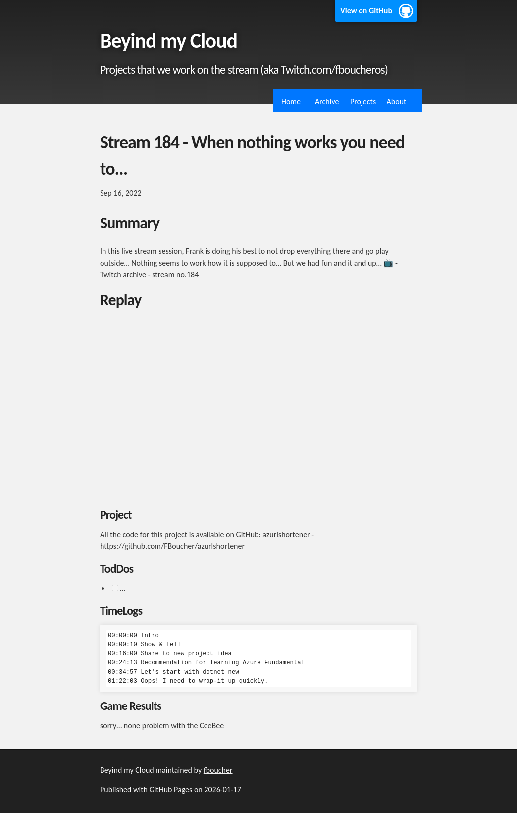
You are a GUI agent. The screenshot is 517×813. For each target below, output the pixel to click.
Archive (327, 101)
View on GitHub (366, 10)
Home (291, 101)
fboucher (218, 770)
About (397, 101)
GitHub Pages (171, 789)
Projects (363, 101)
